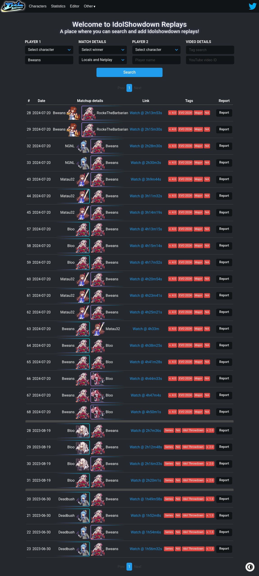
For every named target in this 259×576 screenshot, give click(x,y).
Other (88, 6)
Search (129, 72)
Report (224, 113)
